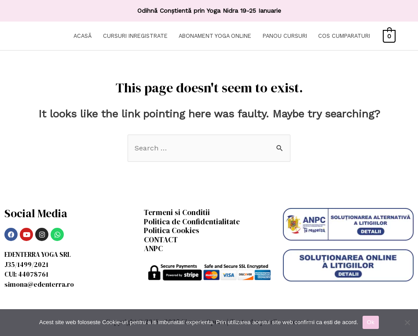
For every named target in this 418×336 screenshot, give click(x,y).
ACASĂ (82, 36)
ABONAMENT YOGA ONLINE (215, 36)
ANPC (153, 248)
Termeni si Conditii (177, 212)
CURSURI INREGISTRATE (135, 36)
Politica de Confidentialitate (192, 221)
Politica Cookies (171, 230)
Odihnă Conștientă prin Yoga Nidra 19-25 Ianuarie (209, 10)
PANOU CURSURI (285, 36)
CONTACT (161, 239)
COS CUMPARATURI (344, 36)
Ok (370, 322)
